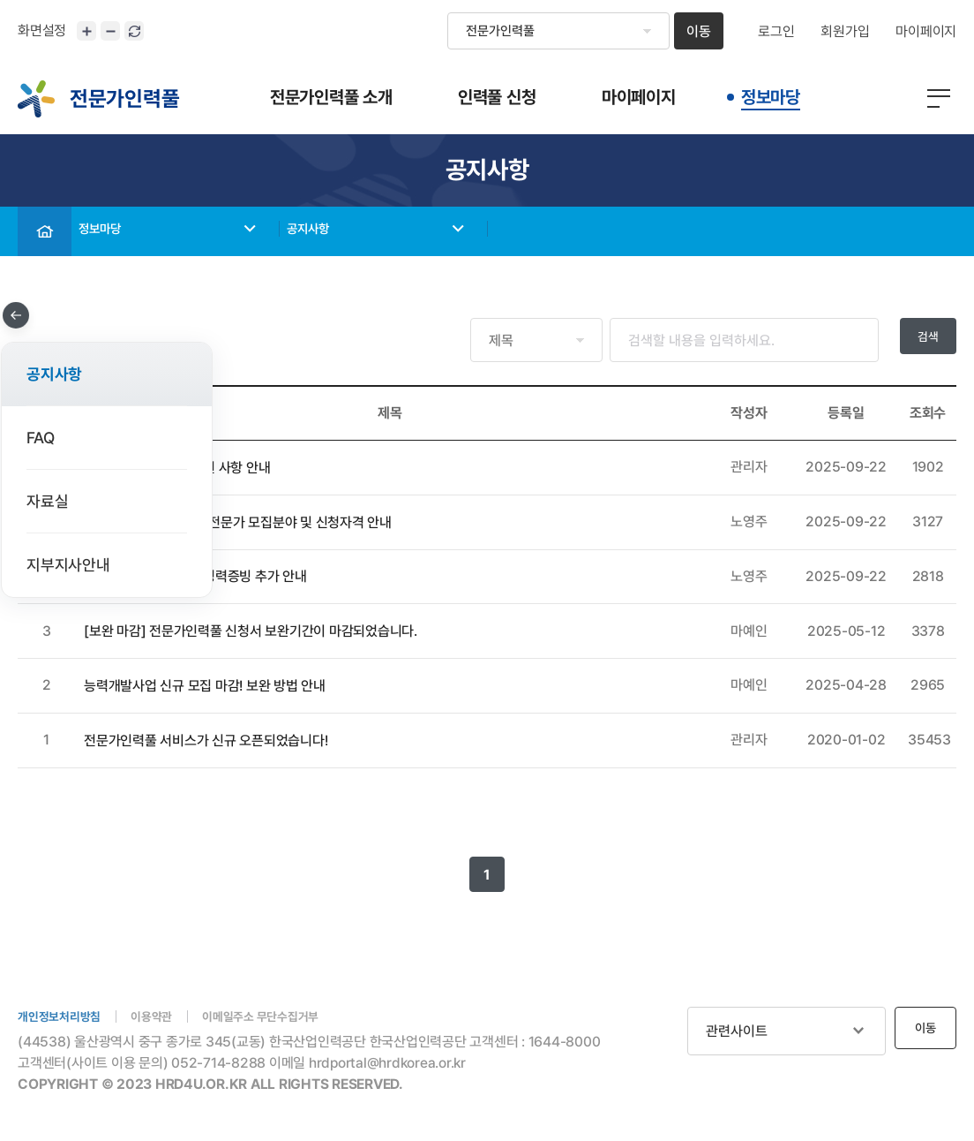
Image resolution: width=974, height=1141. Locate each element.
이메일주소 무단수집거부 (291, 1017)
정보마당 (117, 232)
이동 (698, 31)
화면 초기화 (134, 31)
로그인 (776, 32)
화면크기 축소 (110, 31)
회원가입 (844, 32)
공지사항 (325, 232)
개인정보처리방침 (66, 1017)
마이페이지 (925, 32)
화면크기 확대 (86, 31)
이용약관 (169, 1017)
